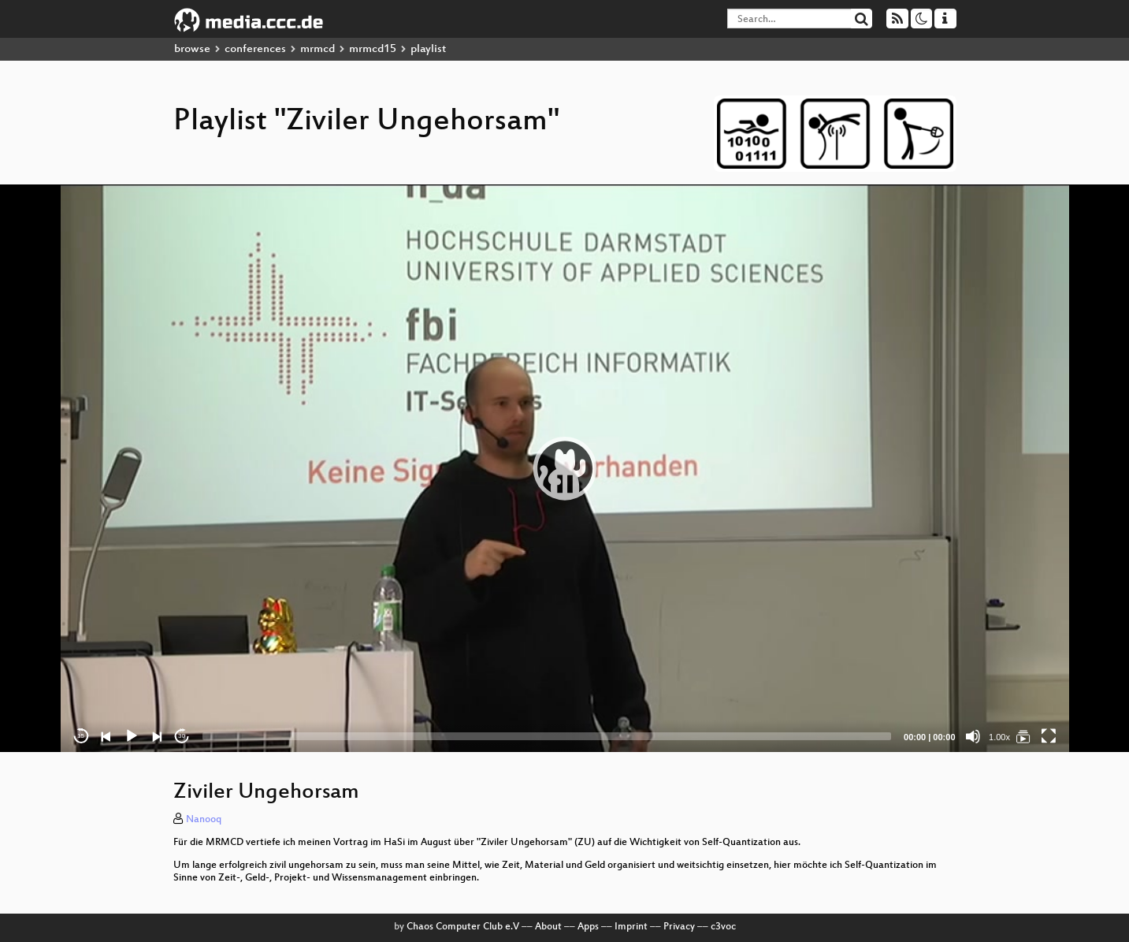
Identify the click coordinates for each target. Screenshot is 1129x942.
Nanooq (203, 819)
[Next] (157, 736)
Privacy (679, 927)
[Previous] (106, 736)
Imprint (631, 927)
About (548, 927)
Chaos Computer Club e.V (463, 927)
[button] (565, 468)
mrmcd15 (372, 49)
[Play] (131, 736)
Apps (588, 927)
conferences (255, 49)
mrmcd (317, 49)
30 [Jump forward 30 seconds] (181, 735)
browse (192, 49)
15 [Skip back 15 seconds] (80, 735)
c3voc (723, 927)
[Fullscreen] (1049, 736)
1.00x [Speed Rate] (999, 737)
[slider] (547, 736)
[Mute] (973, 736)
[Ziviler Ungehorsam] (1023, 736)
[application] (565, 468)
